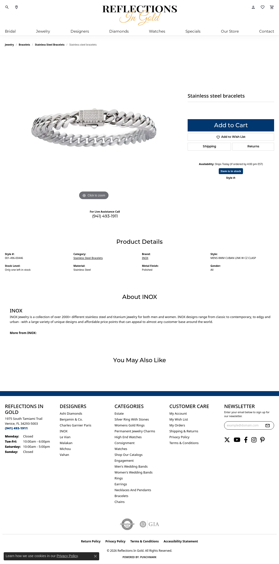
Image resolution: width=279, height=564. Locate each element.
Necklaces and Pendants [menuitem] (133, 490)
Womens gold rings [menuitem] (130, 425)
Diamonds (119, 31)
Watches (157, 31)
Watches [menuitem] (121, 449)
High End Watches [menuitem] (128, 437)
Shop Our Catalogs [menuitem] (129, 454)
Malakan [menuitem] (66, 443)
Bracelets (24, 44)
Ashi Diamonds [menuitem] (71, 413)
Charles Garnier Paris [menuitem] (75, 425)
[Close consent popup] (95, 556)
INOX (145, 258)
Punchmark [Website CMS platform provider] (148, 557)
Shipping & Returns (183, 431)
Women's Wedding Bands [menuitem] (134, 472)
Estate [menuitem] (119, 413)
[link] (16, 7)
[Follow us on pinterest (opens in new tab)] (262, 440)
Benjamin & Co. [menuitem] (71, 419)
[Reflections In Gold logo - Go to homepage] (139, 15)
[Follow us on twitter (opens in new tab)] (227, 440)
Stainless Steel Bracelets (50, 44)
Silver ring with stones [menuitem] (132, 419)
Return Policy (91, 541)
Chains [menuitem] (120, 502)
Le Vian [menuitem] (65, 437)
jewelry (9, 44)
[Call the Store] (16, 428)
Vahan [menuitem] (64, 454)
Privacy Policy (179, 437)
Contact (266, 31)
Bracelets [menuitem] (121, 496)
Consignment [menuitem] (125, 443)
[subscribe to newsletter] (267, 425)
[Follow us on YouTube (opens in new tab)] (237, 440)
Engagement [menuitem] (124, 460)
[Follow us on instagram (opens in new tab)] (253, 440)
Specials (192, 31)
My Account (178, 413)
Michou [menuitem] (65, 449)
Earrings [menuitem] (121, 484)
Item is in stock (231, 171)
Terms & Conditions (183, 443)
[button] (7, 7)
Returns (253, 146)
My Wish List (178, 419)
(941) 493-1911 (105, 216)
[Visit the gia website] (149, 524)
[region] (93, 127)
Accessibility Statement (181, 541)
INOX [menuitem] (64, 431)
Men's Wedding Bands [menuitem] (131, 466)
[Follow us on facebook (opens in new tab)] (246, 440)
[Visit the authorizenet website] (127, 524)
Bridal (10, 31)
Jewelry (43, 31)
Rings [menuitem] (119, 478)
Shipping (209, 146)
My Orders (177, 425)
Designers (80, 31)
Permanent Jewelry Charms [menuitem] (135, 431)
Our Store (230, 31)
